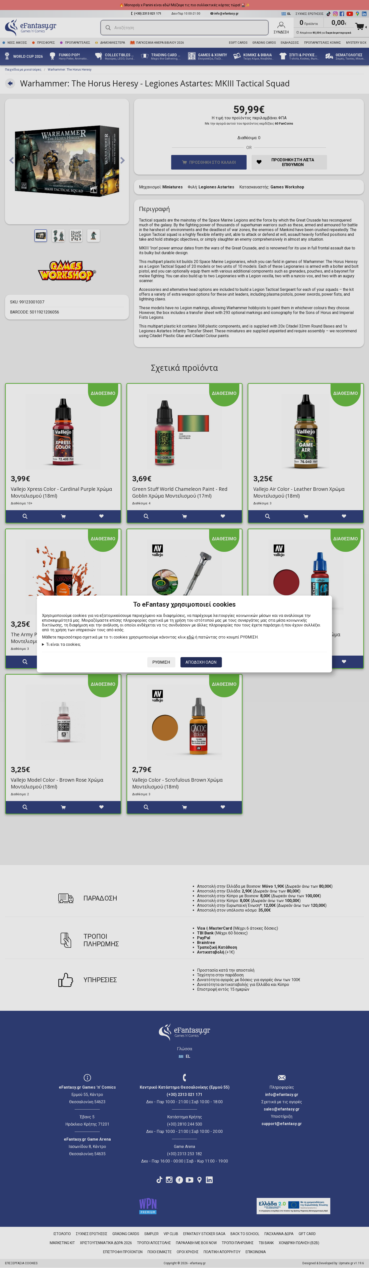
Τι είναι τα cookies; (63, 644)
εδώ (190, 637)
